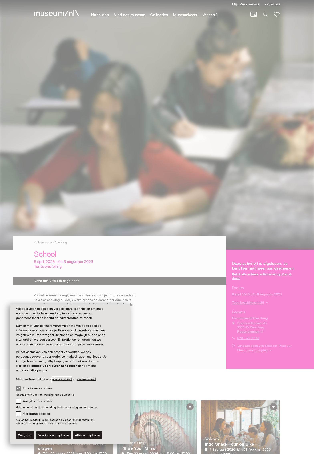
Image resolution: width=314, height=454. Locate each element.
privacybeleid (62, 379)
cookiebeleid (86, 379)
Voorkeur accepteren (53, 435)
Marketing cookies (36, 414)
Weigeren (25, 435)
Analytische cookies (37, 401)
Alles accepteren (87, 435)
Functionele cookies (34, 388)
